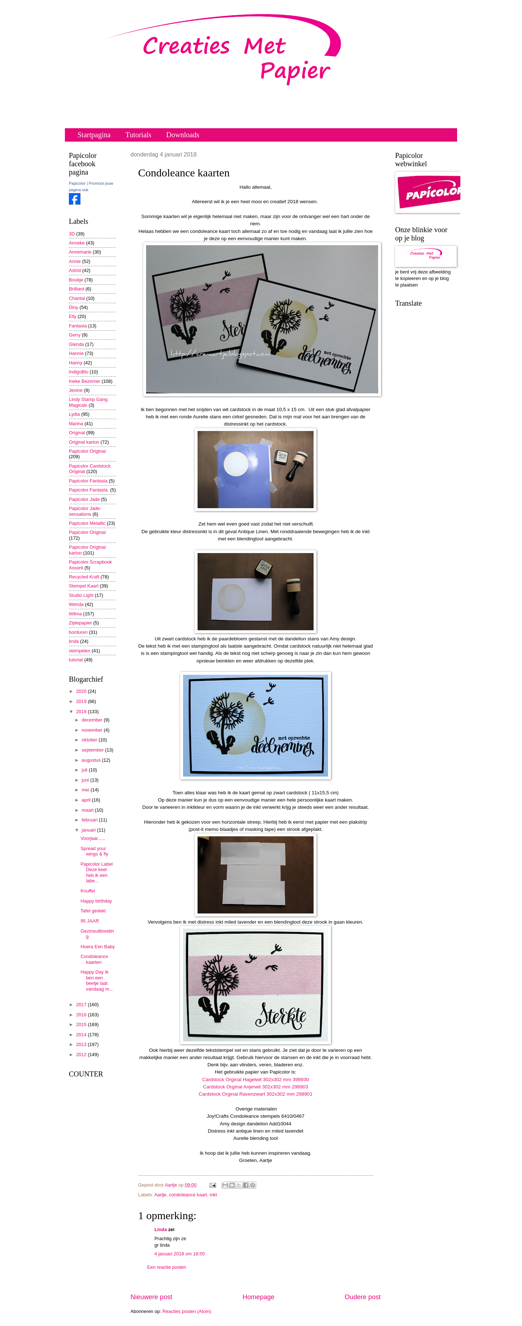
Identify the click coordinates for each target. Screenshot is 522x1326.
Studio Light (81, 595)
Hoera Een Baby (97, 946)
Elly (72, 316)
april (87, 800)
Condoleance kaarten (94, 959)
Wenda (76, 604)
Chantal (77, 298)
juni (86, 780)
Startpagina (94, 135)
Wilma (75, 613)
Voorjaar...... (92, 838)
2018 (82, 711)
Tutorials (138, 135)
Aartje (160, 1194)
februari (90, 820)
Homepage (258, 1297)
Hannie (76, 353)
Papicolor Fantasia (88, 481)
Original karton (84, 442)
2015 (82, 1024)
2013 (82, 1044)
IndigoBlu (78, 372)
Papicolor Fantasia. (89, 490)
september (93, 750)
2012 (82, 1054)
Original (77, 432)
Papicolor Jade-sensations (85, 511)
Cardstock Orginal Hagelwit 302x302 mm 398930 (255, 1079)
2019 (82, 701)
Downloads (182, 135)
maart (88, 810)
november (93, 730)
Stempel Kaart (84, 586)
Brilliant (76, 289)
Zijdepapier (80, 623)
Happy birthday (96, 901)
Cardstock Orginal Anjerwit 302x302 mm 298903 (255, 1086)
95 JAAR (89, 921)
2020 (82, 691)
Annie (75, 261)
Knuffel (87, 891)
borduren (78, 632)
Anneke (77, 243)
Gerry (74, 335)
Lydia (74, 414)
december (93, 720)
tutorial (76, 659)
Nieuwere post (151, 1297)
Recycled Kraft (84, 577)
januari (89, 830)
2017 (82, 1004)
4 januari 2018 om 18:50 (179, 1253)
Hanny (75, 362)
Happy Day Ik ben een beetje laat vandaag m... (96, 980)
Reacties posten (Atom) (186, 1311)
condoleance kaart (188, 1194)
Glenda (76, 344)
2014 (82, 1034)
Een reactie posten (166, 1267)
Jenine (76, 390)
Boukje (76, 280)
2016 (82, 1014)
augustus (92, 760)
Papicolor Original (87, 451)
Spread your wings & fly (94, 851)
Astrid (75, 270)
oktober (90, 740)
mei (86, 789)
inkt (213, 1194)
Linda (160, 1229)
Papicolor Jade (84, 499)
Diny (73, 307)
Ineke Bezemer (84, 381)
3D (72, 234)
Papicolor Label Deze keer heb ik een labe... (96, 872)
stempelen (79, 650)
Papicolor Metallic (87, 523)
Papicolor (77, 183)
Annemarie (80, 252)
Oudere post (363, 1297)
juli (85, 770)
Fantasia (78, 326)
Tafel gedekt (92, 910)
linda (74, 641)
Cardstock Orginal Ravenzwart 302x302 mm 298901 (255, 1094)
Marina (76, 423)
